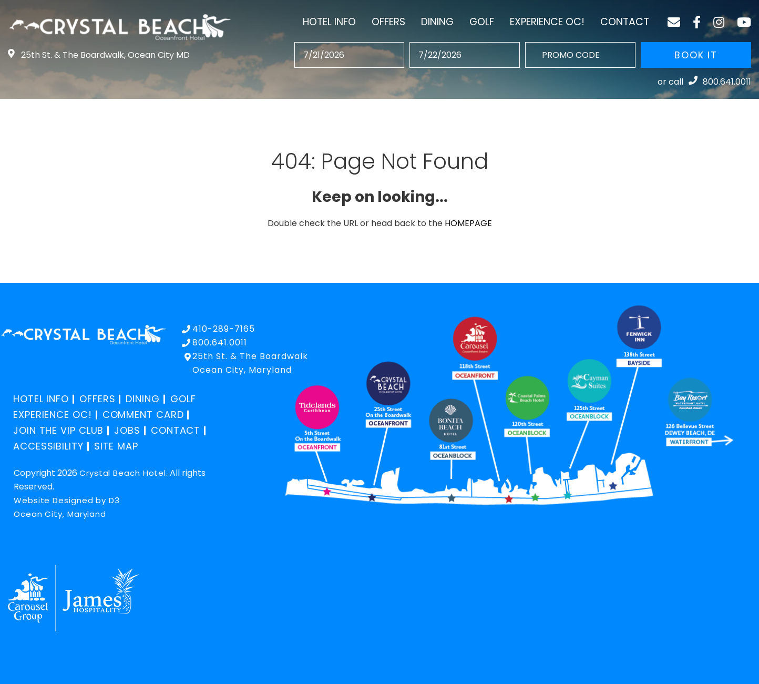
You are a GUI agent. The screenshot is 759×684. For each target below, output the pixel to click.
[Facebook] (697, 22)
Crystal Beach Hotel (122, 472)
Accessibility (48, 446)
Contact (624, 22)
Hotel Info (329, 22)
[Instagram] (718, 22)
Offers (388, 22)
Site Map (116, 446)
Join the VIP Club (58, 430)
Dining (437, 22)
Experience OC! (547, 22)
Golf (481, 22)
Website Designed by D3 (67, 500)
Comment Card (143, 414)
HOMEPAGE (468, 223)
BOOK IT (695, 55)
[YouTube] (744, 22)
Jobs (127, 430)
